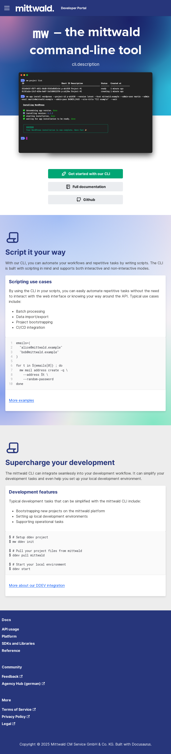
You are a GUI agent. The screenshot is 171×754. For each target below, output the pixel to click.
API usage (10, 629)
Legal (8, 723)
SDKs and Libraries (18, 643)
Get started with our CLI (85, 173)
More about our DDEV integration (37, 585)
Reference (11, 650)
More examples (21, 400)
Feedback (12, 676)
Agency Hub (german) (23, 683)
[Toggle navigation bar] (7, 8)
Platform (9, 636)
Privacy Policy (16, 716)
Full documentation (85, 186)
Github (85, 199)
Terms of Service (19, 709)
